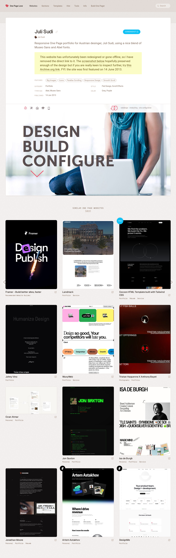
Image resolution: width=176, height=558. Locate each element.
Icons (61, 80)
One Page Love (16, 6)
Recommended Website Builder (18, 295)
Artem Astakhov (71, 539)
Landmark (67, 291)
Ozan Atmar (12, 416)
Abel (47, 91)
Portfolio (49, 86)
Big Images (51, 80)
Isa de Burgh (126, 458)
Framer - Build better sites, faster (23, 291)
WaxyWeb (67, 376)
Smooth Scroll (109, 80)
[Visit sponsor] (55, 292)
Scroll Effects (117, 86)
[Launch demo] (169, 295)
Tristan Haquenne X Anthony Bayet (138, 376)
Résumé (132, 298)
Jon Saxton (68, 458)
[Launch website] (112, 292)
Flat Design (106, 86)
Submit (88, 211)
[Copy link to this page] (56, 32)
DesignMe (124, 539)
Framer (62, 468)
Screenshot (131, 32)
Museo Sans (55, 91)
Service (76, 295)
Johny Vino (11, 376)
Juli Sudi (41, 37)
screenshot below (93, 61)
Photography (124, 380)
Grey (104, 91)
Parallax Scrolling (74, 80)
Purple (109, 91)
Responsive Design (92, 80)
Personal (9, 420)
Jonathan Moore (14, 539)
